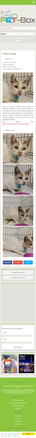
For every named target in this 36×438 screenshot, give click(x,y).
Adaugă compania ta (18, 278)
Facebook (7, 262)
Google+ (18, 262)
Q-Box (18, 418)
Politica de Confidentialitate (18, 403)
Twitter (28, 262)
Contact (18, 408)
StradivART (18, 416)
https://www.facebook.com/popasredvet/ (15, 124)
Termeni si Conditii (18, 400)
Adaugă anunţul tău (18, 272)
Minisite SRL (18, 424)
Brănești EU (18, 421)
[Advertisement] (18, 302)
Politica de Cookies (12, 436)
